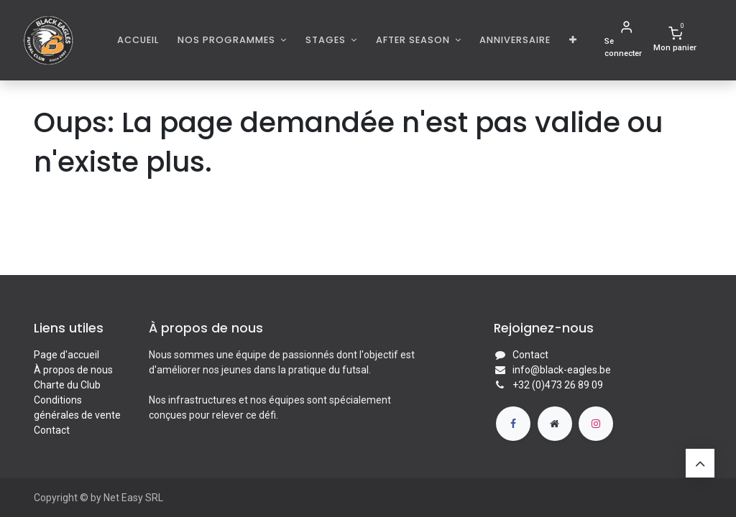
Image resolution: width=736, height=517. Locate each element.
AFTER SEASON (414, 40)
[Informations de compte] (626, 40)
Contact (52, 430)
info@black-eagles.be (561, 370)
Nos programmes (228, 40)
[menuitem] (139, 39)
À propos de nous (73, 370)
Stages (327, 40)
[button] (573, 39)
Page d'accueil (66, 354)
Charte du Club (67, 385)
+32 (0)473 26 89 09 (557, 385)
